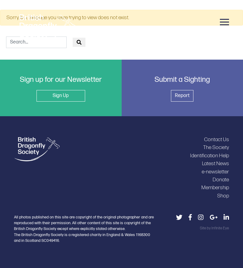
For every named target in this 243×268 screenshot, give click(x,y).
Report (182, 96)
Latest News (215, 163)
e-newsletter (215, 172)
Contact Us (216, 139)
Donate (221, 179)
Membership (215, 187)
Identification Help (209, 155)
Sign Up (61, 96)
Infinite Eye (220, 228)
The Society (216, 147)
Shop (223, 196)
